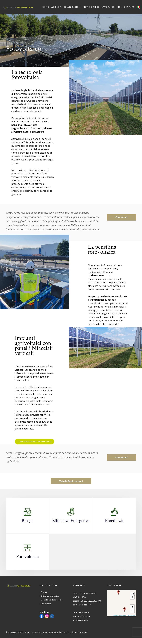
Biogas (44, 592)
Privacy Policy (66, 632)
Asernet (83, 632)
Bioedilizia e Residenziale (52, 600)
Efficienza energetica (50, 596)
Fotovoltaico (46, 603)
